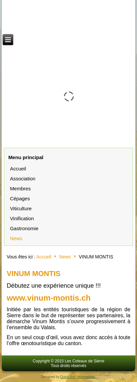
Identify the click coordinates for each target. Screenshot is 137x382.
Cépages (20, 198)
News (16, 238)
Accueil (18, 168)
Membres (20, 188)
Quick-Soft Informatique (77, 377)
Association (22, 178)
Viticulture (21, 208)
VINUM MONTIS (34, 273)
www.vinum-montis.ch (49, 297)
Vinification (22, 218)
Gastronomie (24, 228)
